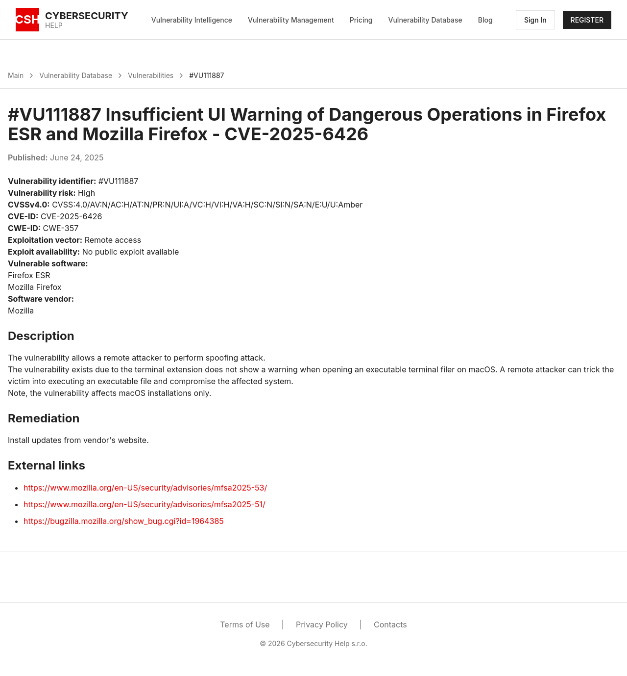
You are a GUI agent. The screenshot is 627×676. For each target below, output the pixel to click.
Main (16, 75)
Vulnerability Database (425, 20)
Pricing (361, 20)
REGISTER (587, 20)
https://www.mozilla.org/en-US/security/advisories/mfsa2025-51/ (144, 504)
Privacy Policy (322, 624)
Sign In (535, 20)
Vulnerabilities (150, 75)
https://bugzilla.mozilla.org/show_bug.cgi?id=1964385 (124, 521)
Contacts (390, 624)
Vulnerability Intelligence (191, 20)
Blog (485, 20)
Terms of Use (244, 624)
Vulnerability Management (291, 20)
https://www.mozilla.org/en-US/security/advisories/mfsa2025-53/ (145, 488)
